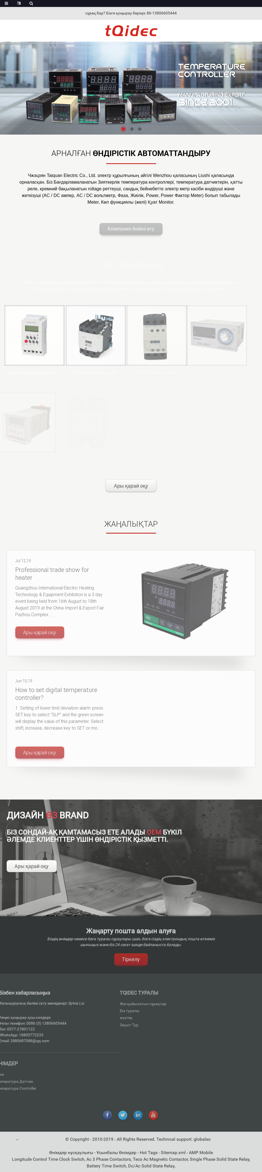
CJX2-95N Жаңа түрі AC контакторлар (88, 372)
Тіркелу (131, 963)
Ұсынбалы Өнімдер (117, 1156)
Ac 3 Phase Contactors (108, 1163)
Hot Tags (149, 1156)
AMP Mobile (201, 1156)
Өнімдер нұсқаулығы (71, 1156)
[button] (123, 129)
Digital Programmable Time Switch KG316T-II (28, 372)
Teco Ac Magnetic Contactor (160, 1163)
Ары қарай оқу (131, 490)
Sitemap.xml (174, 1156)
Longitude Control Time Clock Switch (48, 1163)
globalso (202, 1143)
